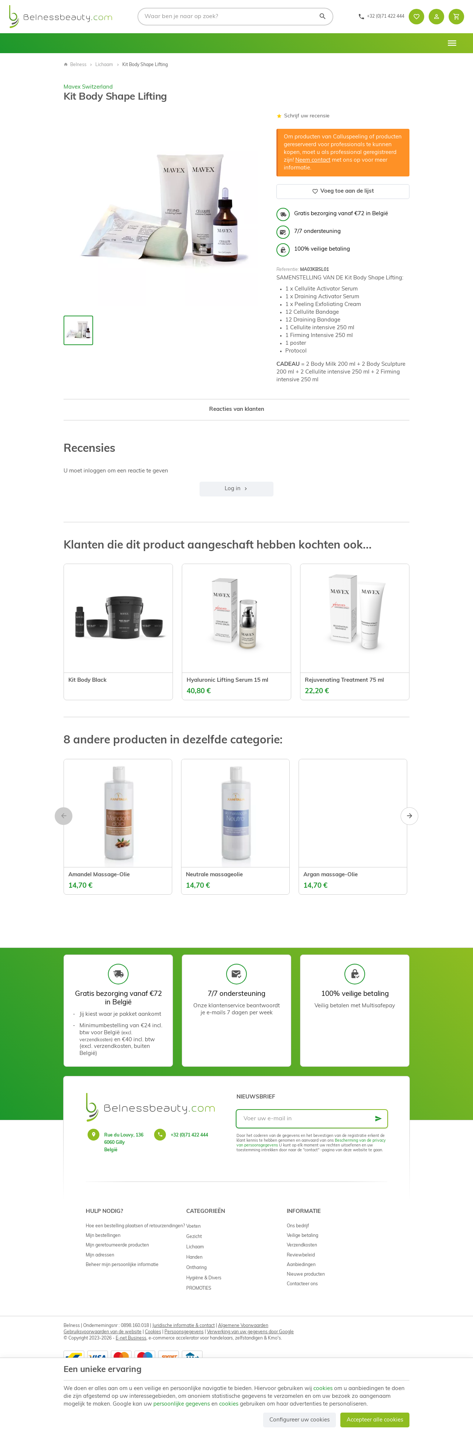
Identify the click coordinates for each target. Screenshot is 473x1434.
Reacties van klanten (236, 409)
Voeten (193, 1226)
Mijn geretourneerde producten (117, 1245)
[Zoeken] (322, 16)
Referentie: (287, 270)
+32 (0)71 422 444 (189, 1135)
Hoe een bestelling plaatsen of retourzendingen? (135, 1226)
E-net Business (131, 1338)
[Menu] (452, 43)
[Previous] (63, 816)
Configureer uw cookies (299, 1420)
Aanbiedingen (301, 1265)
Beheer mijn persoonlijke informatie (122, 1265)
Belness (75, 65)
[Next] (409, 816)
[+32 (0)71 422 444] (381, 16)
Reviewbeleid (301, 1255)
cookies (323, 1389)
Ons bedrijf (298, 1226)
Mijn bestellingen (103, 1236)
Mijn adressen (100, 1255)
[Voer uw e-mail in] (311, 1119)
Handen (194, 1257)
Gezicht (194, 1237)
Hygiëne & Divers (203, 1278)
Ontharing (196, 1268)
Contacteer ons (302, 1284)
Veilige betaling (302, 1236)
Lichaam (104, 65)
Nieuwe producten (306, 1274)
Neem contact (312, 160)
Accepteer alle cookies (375, 1420)
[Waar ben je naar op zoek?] (235, 16)
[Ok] (378, 1119)
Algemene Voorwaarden (243, 1326)
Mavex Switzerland (88, 87)
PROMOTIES (198, 1288)
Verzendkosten (302, 1245)
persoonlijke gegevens (181, 1404)
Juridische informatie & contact (183, 1326)
